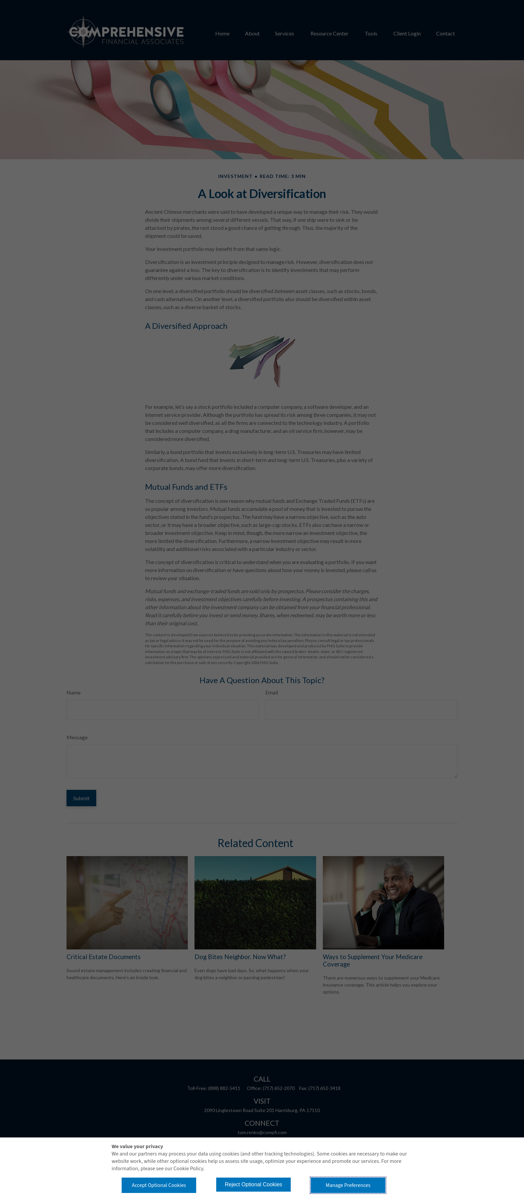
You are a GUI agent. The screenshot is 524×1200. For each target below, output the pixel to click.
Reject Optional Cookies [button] (253, 1184)
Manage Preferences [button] (348, 1185)
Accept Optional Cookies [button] (159, 1185)
